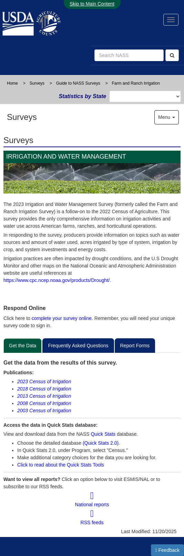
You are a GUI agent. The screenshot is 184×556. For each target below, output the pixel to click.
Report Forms (135, 345)
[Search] (172, 55)
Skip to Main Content (92, 4)
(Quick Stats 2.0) (101, 443)
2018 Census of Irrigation (44, 389)
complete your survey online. (62, 318)
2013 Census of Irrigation (44, 396)
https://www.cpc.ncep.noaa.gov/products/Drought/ (56, 280)
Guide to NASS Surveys (78, 83)
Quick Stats (103, 434)
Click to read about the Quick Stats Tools (60, 465)
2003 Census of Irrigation (44, 410)
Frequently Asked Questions (78, 345)
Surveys (37, 83)
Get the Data (22, 345)
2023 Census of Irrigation (44, 381)
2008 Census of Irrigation (44, 403)
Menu (166, 117)
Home (12, 83)
